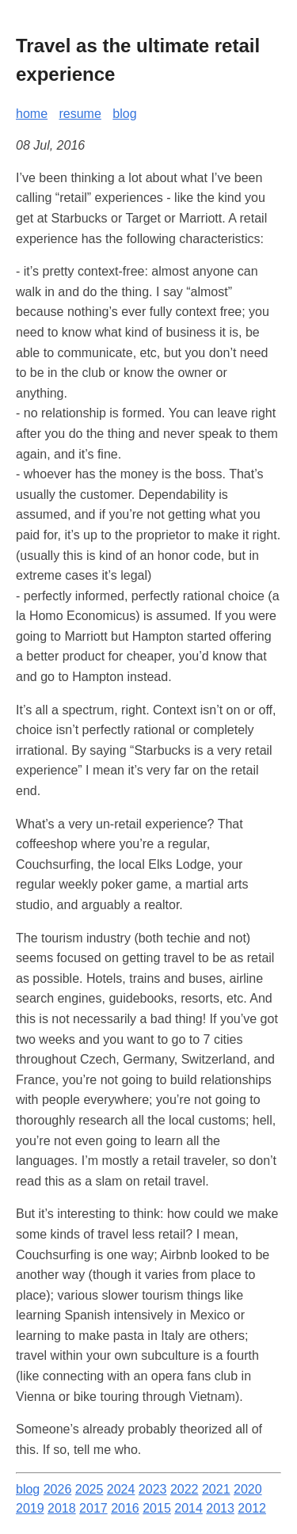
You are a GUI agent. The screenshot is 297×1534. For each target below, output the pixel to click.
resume (80, 113)
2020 (248, 1489)
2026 (58, 1489)
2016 (125, 1508)
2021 (216, 1489)
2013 (220, 1508)
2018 (62, 1508)
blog (124, 113)
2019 (30, 1508)
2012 (252, 1508)
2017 (93, 1508)
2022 (184, 1489)
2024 (121, 1489)
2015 (157, 1508)
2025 (89, 1489)
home (32, 113)
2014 (188, 1508)
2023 (153, 1489)
